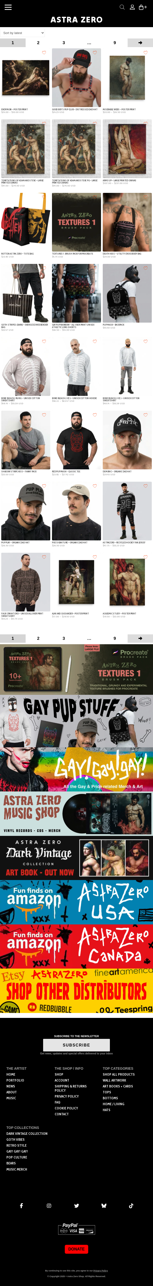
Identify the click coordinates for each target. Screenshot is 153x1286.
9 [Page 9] (115, 42)
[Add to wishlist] (44, 52)
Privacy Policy (100, 1270)
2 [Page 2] (38, 42)
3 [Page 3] (64, 42)
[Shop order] (22, 33)
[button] (8, 7)
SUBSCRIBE (76, 1045)
